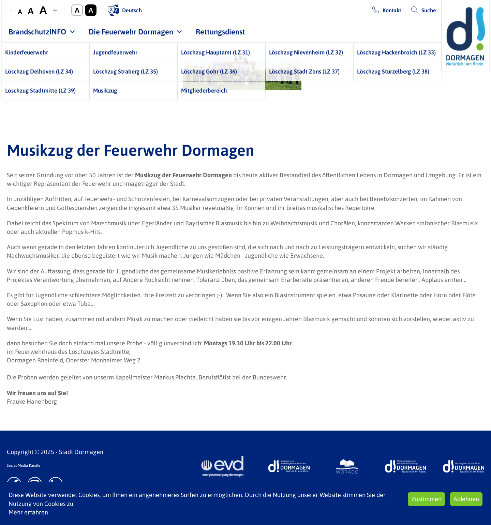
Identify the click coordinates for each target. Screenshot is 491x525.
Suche (428, 10)
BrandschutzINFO (37, 31)
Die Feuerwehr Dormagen (131, 31)
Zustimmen (426, 498)
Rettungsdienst (220, 31)
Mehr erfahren (28, 512)
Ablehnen (466, 498)
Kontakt (392, 10)
